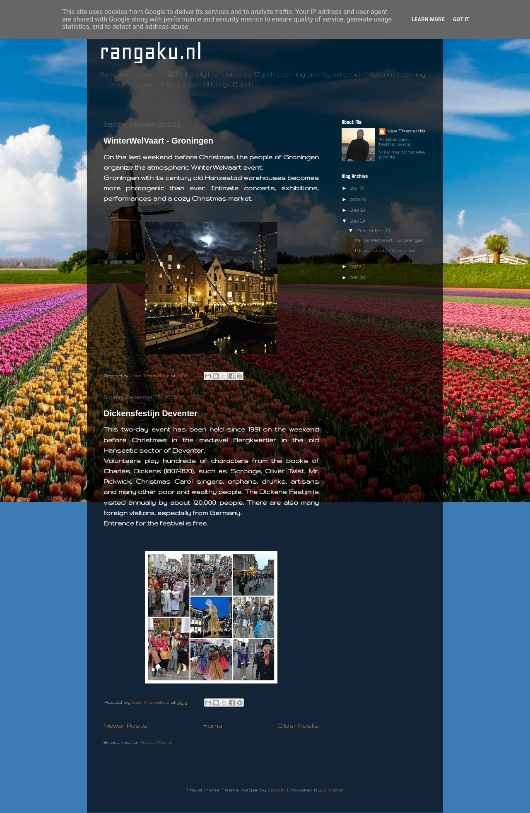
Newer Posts (125, 725)
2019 (355, 210)
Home (212, 725)
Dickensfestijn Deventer (151, 413)
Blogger (333, 789)
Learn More (428, 19)
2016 (355, 277)
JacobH (277, 789)
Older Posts (298, 725)
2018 (355, 220)
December (371, 230)
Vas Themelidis (406, 130)
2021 (355, 188)
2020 (355, 199)
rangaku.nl (150, 51)
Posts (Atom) (156, 742)
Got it (461, 19)
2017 (354, 266)
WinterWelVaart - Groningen (158, 140)
